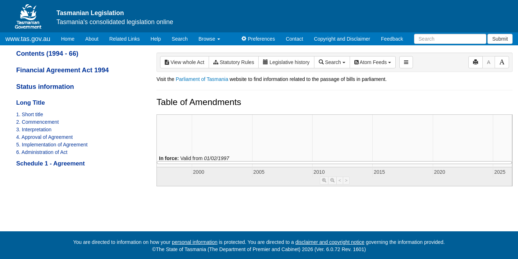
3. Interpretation (33, 129)
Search (179, 39)
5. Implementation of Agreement (51, 144)
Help (156, 39)
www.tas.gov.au (27, 38)
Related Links (124, 39)
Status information (45, 86)
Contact (294, 39)
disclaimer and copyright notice (329, 242)
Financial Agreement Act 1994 (62, 70)
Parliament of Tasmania (202, 79)
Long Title (30, 102)
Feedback (392, 39)
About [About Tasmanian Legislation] (92, 39)
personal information (195, 242)
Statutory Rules (233, 62)
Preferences (258, 39)
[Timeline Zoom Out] (332, 181)
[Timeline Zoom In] (324, 181)
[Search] (450, 39)
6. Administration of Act (41, 152)
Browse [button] (210, 39)
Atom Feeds (372, 62)
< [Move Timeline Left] (339, 180)
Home (70, 38)
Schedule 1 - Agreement (50, 163)
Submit (500, 39)
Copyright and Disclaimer (342, 39)
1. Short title (29, 114)
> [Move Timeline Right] (346, 180)
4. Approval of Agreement (44, 137)
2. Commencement (37, 122)
